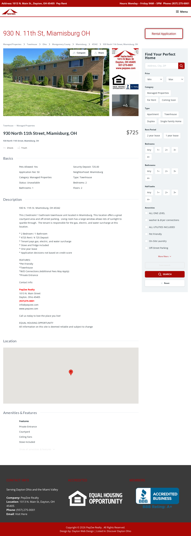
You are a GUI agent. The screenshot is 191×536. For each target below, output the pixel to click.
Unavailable (33, 182)
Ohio (45, 44)
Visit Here (21, 514)
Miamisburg (81, 44)
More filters (164, 256)
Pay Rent (61, 3)
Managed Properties (12, 44)
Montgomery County (61, 44)
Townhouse (32, 44)
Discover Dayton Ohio (119, 531)
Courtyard (24, 431)
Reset (164, 283)
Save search (164, 265)
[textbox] (154, 79)
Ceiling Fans (25, 436)
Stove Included (27, 441)
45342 (95, 44)
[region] (157, 498)
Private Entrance (28, 426)
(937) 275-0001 (180, 3)
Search (165, 274)
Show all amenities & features (37, 449)
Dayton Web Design (83, 531)
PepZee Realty (94, 527)
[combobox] (154, 79)
